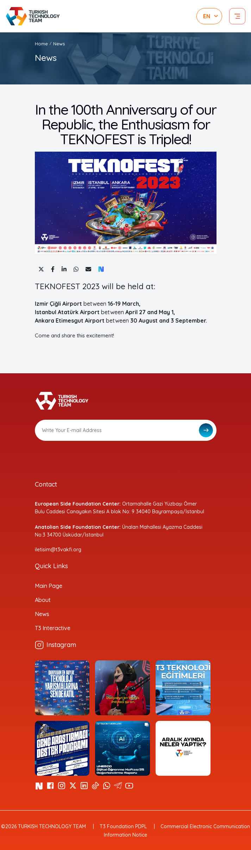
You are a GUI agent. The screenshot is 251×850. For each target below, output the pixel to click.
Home (41, 43)
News (59, 43)
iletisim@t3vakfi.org (58, 549)
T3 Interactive (52, 628)
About (43, 599)
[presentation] (88, 458)
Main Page (48, 585)
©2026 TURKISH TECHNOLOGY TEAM (43, 826)
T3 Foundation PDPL (123, 826)
